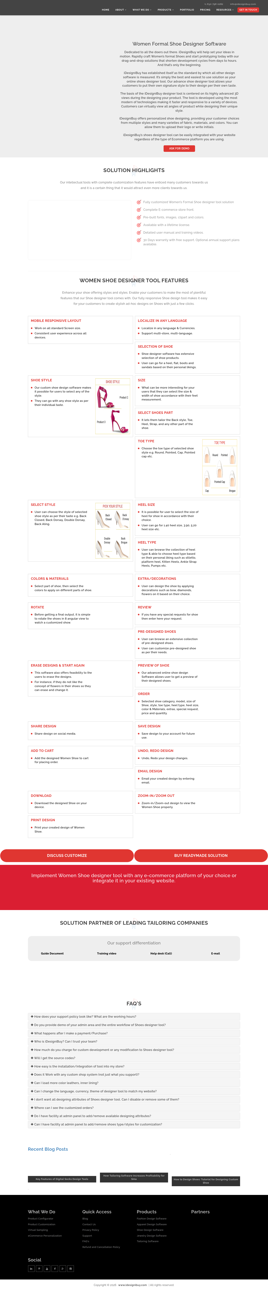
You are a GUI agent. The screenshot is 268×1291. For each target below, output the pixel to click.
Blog (85, 1219)
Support (87, 1236)
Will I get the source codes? (53, 1058)
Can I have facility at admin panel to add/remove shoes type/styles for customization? (96, 1125)
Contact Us (89, 1224)
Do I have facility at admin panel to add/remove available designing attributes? (91, 1116)
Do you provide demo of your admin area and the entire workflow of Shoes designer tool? (98, 1025)
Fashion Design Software (151, 1219)
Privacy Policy (90, 1230)
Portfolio (188, 10)
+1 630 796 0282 (211, 4)
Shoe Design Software (150, 1230)
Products (167, 10)
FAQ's (85, 1241)
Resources (225, 10)
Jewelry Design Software (152, 1236)
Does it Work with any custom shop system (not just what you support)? (85, 1075)
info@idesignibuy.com (242, 4)
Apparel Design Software (152, 1224)
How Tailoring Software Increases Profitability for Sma (134, 1178)
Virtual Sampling (38, 1230)
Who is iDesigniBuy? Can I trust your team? (64, 1042)
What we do (144, 10)
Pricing (206, 10)
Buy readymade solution (201, 856)
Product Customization (41, 1224)
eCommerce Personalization (45, 1236)
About (123, 10)
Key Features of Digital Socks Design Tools (62, 1179)
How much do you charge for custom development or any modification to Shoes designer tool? (102, 1050)
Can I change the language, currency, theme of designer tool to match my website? (94, 1091)
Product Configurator (40, 1219)
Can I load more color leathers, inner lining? (64, 1083)
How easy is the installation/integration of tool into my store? (78, 1067)
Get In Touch (248, 10)
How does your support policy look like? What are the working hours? (83, 1017)
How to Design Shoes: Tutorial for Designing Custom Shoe (206, 1181)
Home (108, 10)
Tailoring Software (148, 1241)
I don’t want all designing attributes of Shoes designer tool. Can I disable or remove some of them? (105, 1100)
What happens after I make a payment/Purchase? (69, 1033)
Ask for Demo (179, 148)
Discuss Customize (67, 856)
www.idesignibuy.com (132, 1285)
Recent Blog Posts (48, 1149)
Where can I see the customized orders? (62, 1108)
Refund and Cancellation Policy (101, 1247)
